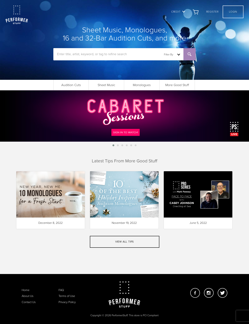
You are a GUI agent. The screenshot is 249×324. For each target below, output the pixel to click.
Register (212, 12)
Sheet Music (106, 85)
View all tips (124, 242)
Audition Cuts (71, 85)
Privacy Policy (67, 302)
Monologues (142, 85)
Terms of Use (67, 296)
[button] (113, 145)
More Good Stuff (177, 85)
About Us (27, 296)
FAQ (61, 290)
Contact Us (29, 302)
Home (25, 290)
